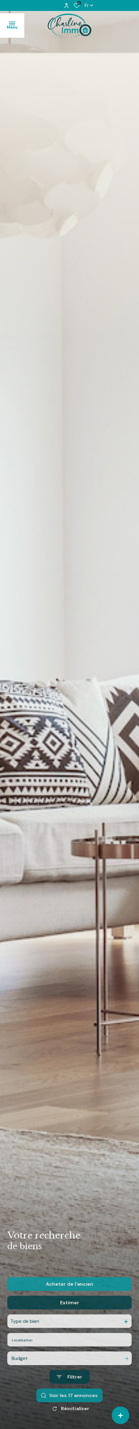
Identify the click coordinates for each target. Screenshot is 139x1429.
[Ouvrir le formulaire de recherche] (69, 1389)
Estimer (69, 1315)
